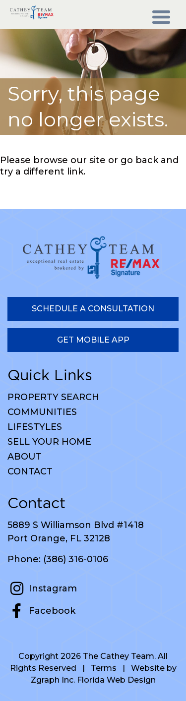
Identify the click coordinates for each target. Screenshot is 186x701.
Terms (104, 668)
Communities (42, 412)
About (24, 456)
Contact (30, 471)
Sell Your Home (49, 441)
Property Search (53, 397)
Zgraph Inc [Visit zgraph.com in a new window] (52, 680)
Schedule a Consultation (93, 308)
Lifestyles (34, 426)
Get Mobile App (93, 340)
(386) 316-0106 (75, 559)
